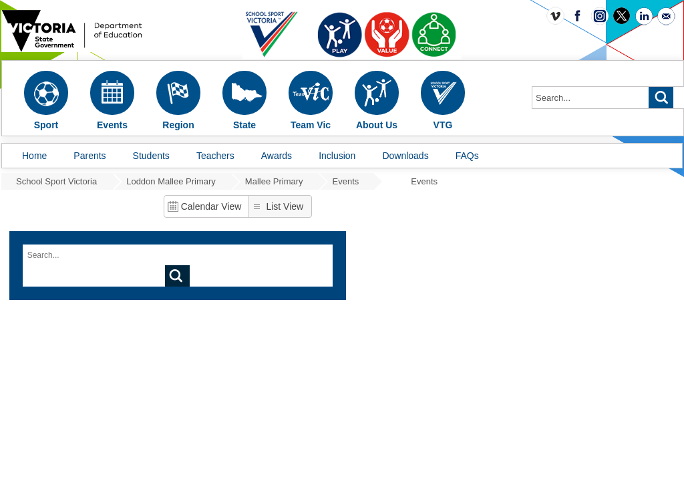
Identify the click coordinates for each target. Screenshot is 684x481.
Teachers (215, 155)
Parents (89, 155)
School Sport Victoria (56, 181)
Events (346, 181)
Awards (276, 155)
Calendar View (211, 206)
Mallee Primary (274, 181)
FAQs (467, 155)
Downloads (405, 155)
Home (34, 155)
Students (151, 155)
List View (284, 206)
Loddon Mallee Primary (171, 181)
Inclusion (337, 155)
